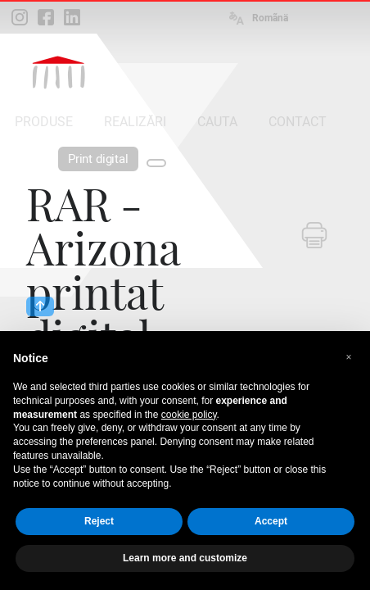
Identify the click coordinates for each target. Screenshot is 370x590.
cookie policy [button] (189, 414)
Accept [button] (271, 521)
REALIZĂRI (135, 121)
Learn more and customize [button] (185, 558)
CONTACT (297, 121)
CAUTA (217, 121)
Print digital (98, 159)
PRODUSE (44, 121)
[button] (349, 357)
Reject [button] (99, 521)
